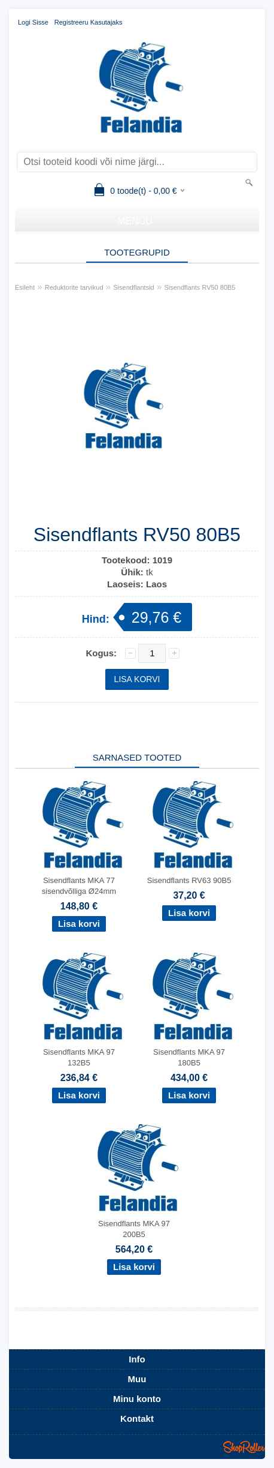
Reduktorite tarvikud (74, 287)
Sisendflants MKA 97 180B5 (189, 1057)
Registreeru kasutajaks (88, 22)
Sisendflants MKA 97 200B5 (134, 1229)
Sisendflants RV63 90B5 (189, 880)
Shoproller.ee (244, 1447)
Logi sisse (33, 22)
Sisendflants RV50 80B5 (199, 287)
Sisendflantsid (133, 287)
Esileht (25, 287)
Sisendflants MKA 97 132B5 (79, 1057)
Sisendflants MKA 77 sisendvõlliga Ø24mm (79, 886)
